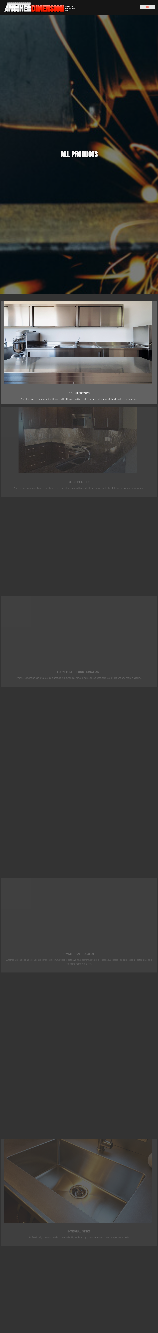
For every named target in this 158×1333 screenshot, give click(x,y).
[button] (147, 7)
